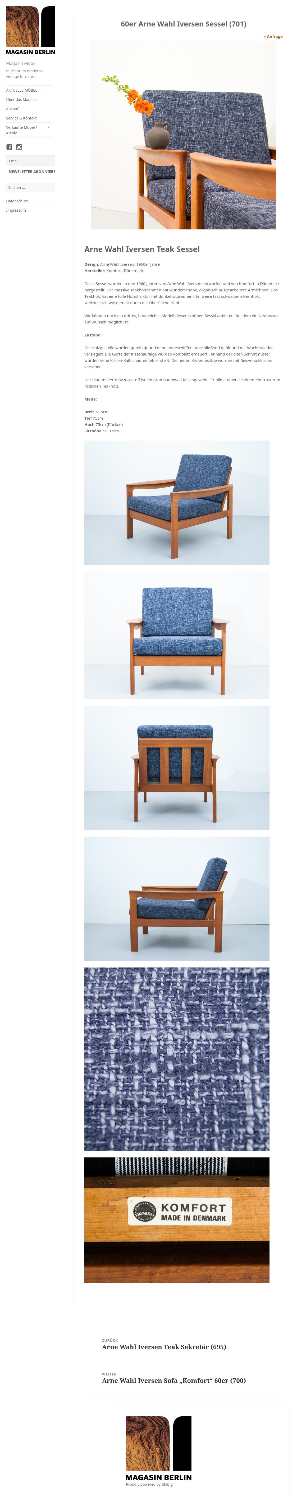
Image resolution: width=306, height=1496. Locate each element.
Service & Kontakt (21, 118)
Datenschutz (17, 200)
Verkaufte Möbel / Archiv (21, 130)
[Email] (30, 161)
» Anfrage (273, 36)
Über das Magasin (22, 99)
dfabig (167, 1484)
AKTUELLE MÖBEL (21, 90)
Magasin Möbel (21, 63)
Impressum (16, 210)
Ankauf (12, 108)
